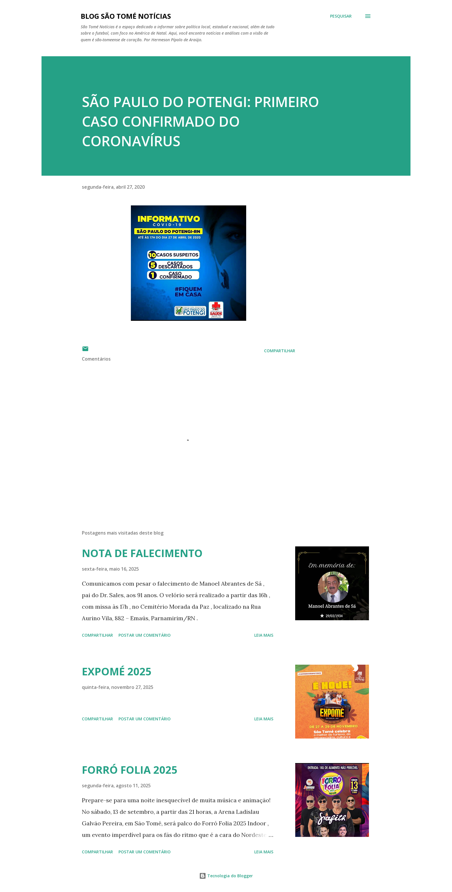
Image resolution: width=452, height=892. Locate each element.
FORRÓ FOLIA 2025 (130, 770)
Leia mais (263, 635)
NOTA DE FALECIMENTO (142, 553)
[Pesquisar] (341, 16)
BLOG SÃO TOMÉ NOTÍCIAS (126, 16)
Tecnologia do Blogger (226, 875)
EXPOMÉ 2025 (117, 671)
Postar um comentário (144, 635)
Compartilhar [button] (279, 350)
